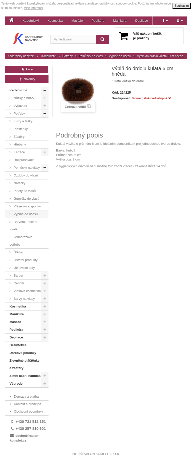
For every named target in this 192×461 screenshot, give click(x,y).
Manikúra (119, 20)
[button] (165, 20)
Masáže (77, 20)
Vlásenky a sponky (27, 206)
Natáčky (19, 183)
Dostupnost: (121, 98)
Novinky (26, 79)
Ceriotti (18, 283)
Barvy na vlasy (24, 299)
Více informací (33, 8)
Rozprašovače (23, 160)
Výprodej (17, 383)
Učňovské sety (24, 268)
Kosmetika (55, 20)
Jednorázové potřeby (21, 240)
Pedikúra (98, 20)
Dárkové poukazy (23, 353)
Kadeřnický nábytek (21, 56)
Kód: (115, 92)
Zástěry (18, 137)
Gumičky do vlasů (26, 198)
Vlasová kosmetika (27, 291)
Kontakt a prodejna (27, 404)
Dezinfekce (18, 345)
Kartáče (19, 152)
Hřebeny (19, 144)
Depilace (141, 20)
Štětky (18, 252)
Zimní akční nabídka (25, 376)
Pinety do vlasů (24, 191)
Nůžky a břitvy (23, 98)
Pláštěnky (20, 129)
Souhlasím (181, 5)
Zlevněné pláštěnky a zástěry (25, 364)
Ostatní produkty (25, 260)
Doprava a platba (26, 396)
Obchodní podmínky (28, 411)
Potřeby (67, 56)
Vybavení (20, 106)
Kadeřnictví (30, 20)
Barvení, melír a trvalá (23, 225)
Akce (26, 69)
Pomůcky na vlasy (91, 56)
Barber (18, 275)
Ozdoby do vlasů (25, 175)
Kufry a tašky (22, 121)
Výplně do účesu (120, 56)
